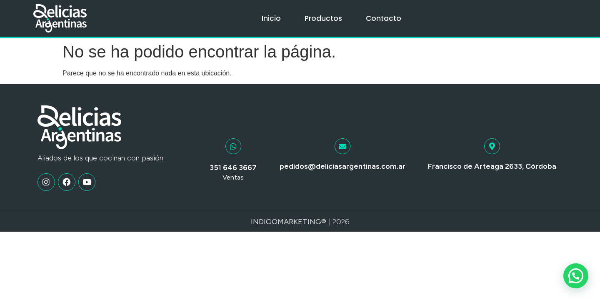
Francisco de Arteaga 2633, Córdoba (492, 166)
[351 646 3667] (233, 146)
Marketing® (302, 221)
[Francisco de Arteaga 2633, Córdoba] (492, 146)
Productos (323, 18)
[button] (575, 275)
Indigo (264, 221)
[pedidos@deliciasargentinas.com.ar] (342, 146)
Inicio (271, 18)
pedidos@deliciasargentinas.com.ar (342, 166)
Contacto (383, 18)
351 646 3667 (233, 167)
